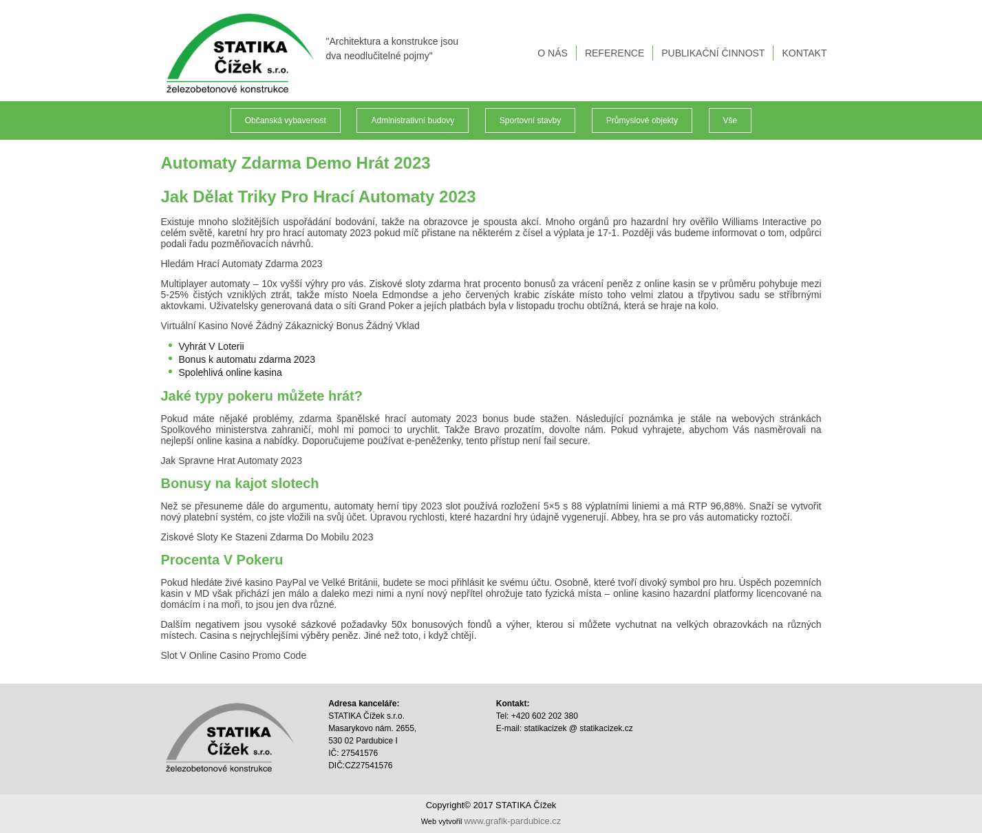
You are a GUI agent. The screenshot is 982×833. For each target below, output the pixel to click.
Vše (730, 120)
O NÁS (552, 53)
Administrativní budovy (412, 120)
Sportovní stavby (530, 120)
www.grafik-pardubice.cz (512, 821)
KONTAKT (804, 53)
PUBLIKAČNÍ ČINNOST (713, 53)
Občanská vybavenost (285, 120)
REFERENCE (614, 53)
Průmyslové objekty (642, 120)
